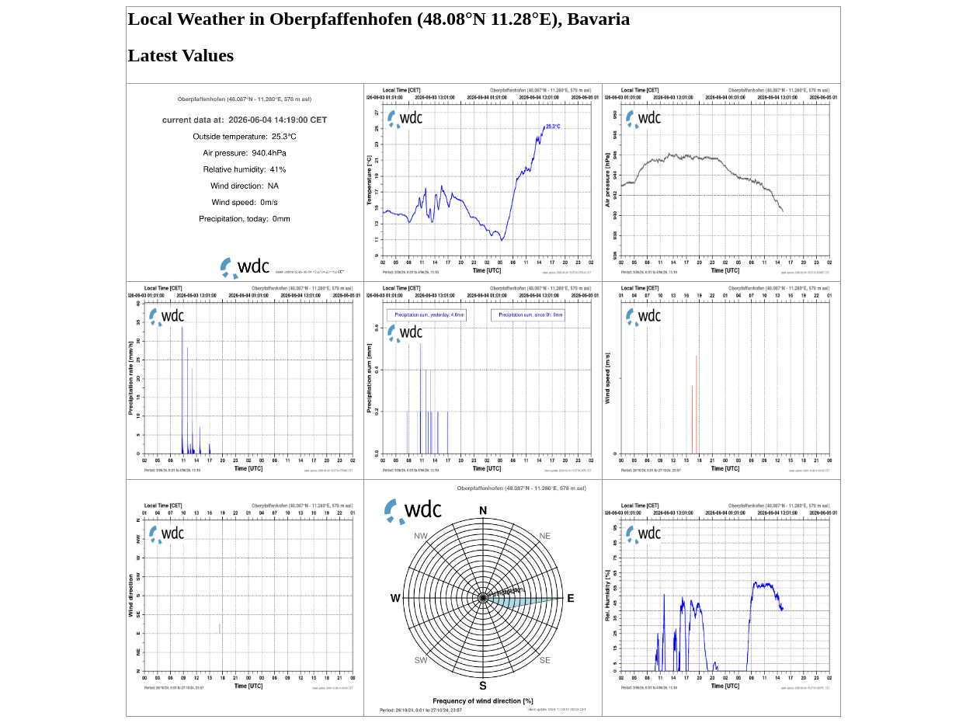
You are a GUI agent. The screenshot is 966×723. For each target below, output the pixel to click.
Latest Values (181, 55)
